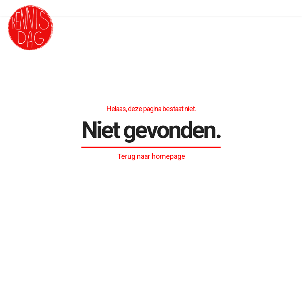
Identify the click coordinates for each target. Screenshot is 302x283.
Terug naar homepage (151, 156)
